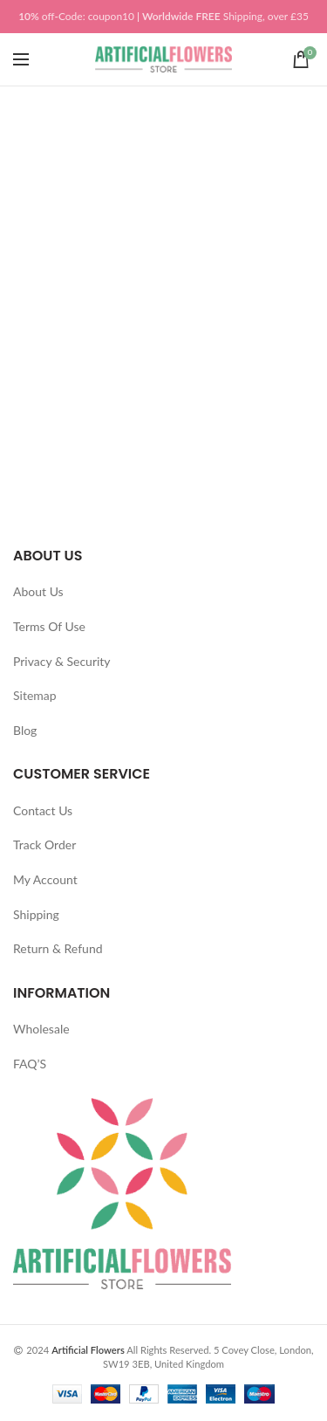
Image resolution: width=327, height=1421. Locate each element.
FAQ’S (29, 1063)
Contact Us (42, 810)
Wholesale (41, 1028)
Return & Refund (58, 948)
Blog (25, 730)
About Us (38, 591)
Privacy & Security (62, 661)
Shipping (36, 914)
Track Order (44, 844)
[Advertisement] (163, 258)
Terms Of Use (49, 626)
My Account (45, 879)
